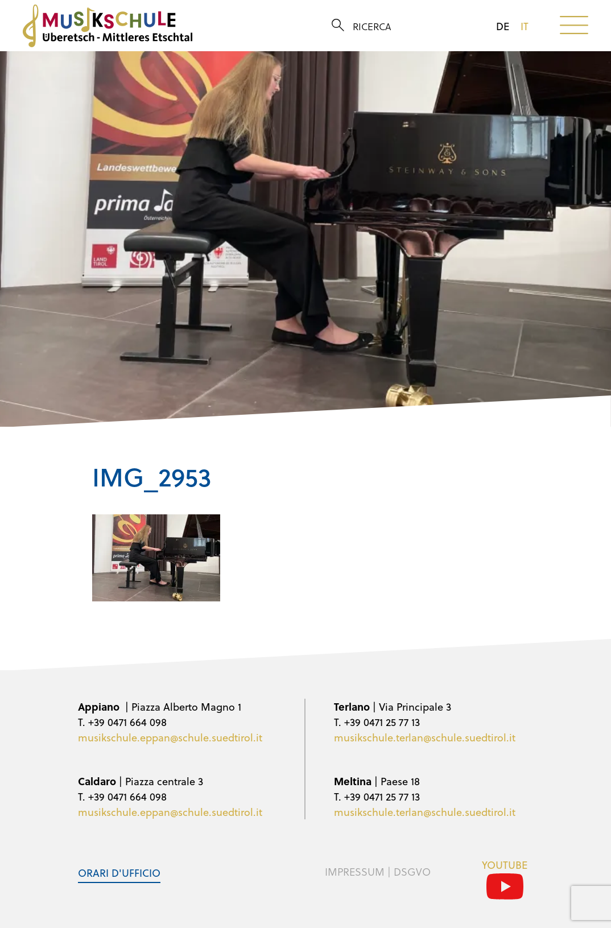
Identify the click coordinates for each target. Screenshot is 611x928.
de (502, 26)
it (525, 26)
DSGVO (412, 872)
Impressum (355, 872)
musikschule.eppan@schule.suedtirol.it (170, 737)
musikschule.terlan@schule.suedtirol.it (424, 737)
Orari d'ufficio (119, 872)
